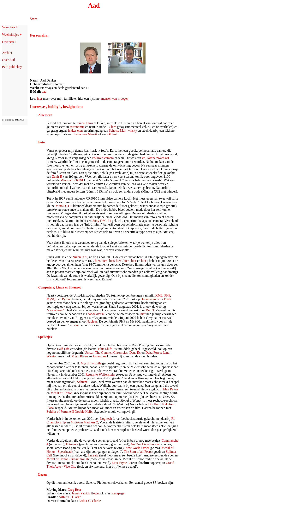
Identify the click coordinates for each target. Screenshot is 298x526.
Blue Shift (105, 349)
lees (113, 127)
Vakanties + (10, 27)
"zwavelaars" (55, 310)
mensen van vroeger (114, 98)
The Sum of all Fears (137, 451)
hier (39, 98)
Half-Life (63, 349)
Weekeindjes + (12, 34)
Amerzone (99, 356)
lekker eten (75, 130)
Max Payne (170, 389)
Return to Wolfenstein (100, 374)
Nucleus (92, 321)
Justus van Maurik (85, 134)
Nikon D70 (80, 257)
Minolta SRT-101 (71, 180)
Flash (167, 299)
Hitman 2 (72, 444)
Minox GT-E (63, 206)
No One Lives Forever (146, 444)
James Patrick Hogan (86, 493)
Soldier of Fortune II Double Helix (70, 411)
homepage (117, 493)
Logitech (106, 418)
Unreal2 (93, 455)
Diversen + (9, 42)
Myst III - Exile (91, 363)
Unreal (89, 352)
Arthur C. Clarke (70, 497)
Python (66, 299)
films (89, 123)
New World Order (137, 448)
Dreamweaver (150, 299)
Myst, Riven (80, 356)
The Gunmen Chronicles (111, 352)
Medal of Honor (61, 393)
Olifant (112, 134)
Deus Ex (135, 352)
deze (76, 325)
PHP (167, 295)
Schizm (82, 382)
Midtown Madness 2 (84, 422)
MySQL (52, 299)
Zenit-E (57, 176)
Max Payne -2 (121, 463)
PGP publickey (12, 67)
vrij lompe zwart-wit (155, 158)
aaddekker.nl (96, 314)
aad (44, 91)
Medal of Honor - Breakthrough (68, 459)
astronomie (77, 127)
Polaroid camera (103, 158)
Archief (7, 52)
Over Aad (8, 59)
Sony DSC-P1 (102, 220)
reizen (81, 123)
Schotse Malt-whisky (123, 130)
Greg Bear (74, 489)
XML (159, 295)
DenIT (150, 310)
